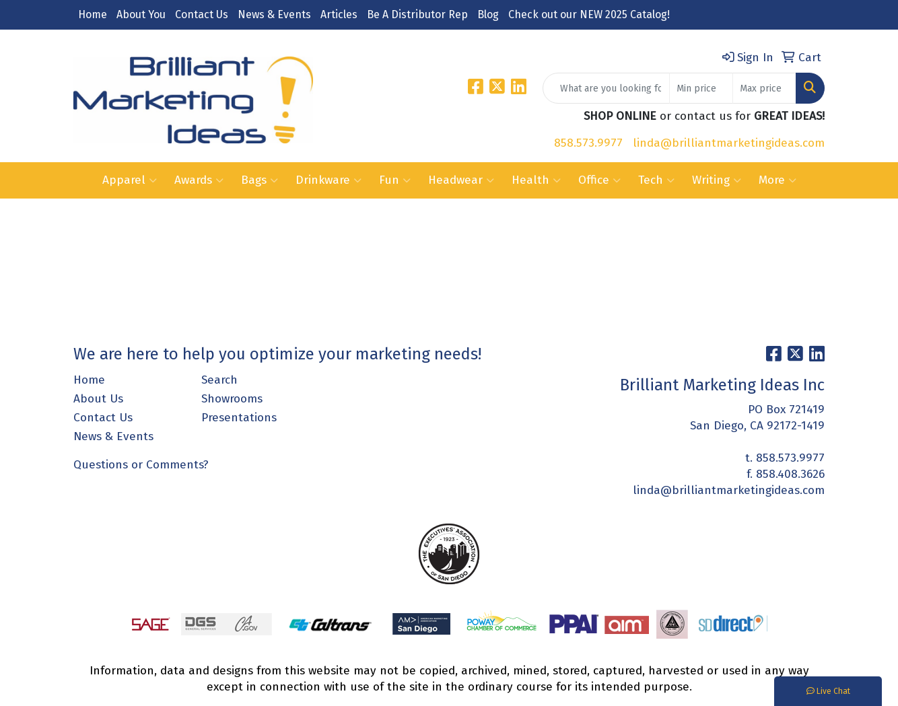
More (777, 180)
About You (141, 14)
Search (219, 380)
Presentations (239, 418)
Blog (488, 14)
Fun (395, 180)
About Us (98, 399)
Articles (338, 14)
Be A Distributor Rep (417, 14)
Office (599, 180)
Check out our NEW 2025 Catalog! (589, 14)
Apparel (129, 180)
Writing (716, 180)
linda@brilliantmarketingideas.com (729, 143)
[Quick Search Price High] (764, 88)
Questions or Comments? (141, 465)
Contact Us (201, 14)
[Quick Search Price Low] (701, 88)
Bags (259, 180)
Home (92, 14)
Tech (656, 180)
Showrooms (232, 399)
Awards (198, 180)
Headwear (461, 180)
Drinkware (328, 180)
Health (536, 180)
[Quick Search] (606, 88)
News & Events (274, 14)
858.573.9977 (588, 143)
